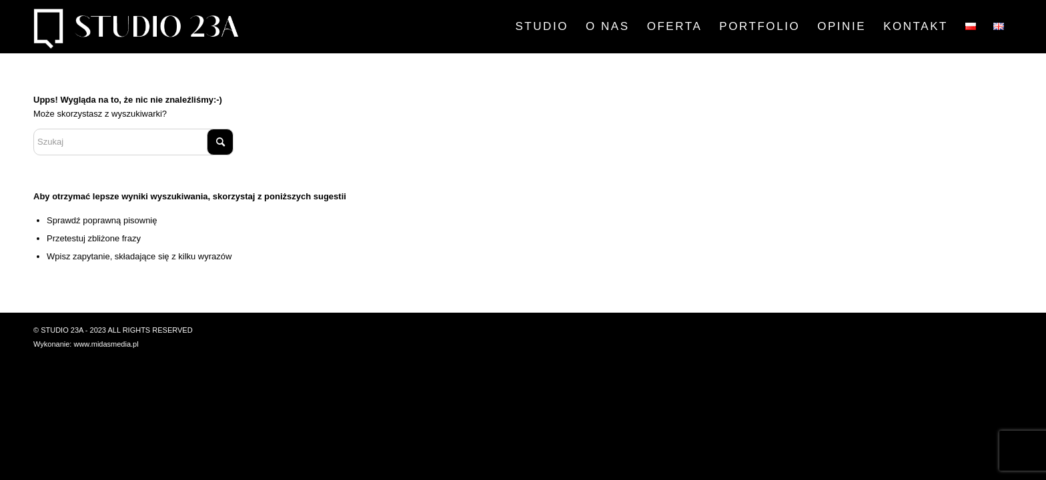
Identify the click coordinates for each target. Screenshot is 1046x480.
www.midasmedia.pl (105, 344)
